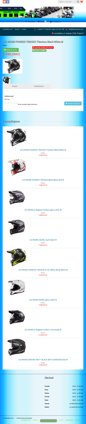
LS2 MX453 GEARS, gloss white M (43, 299)
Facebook (7, 1)
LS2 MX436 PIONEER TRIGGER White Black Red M (43, 180)
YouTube (4, 1)
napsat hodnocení (73, 103)
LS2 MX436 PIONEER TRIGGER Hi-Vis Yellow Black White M (43, 269)
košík (42, 21)
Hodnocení (39, 86)
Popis (14, 86)
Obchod (35, 420)
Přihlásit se (55, 22)
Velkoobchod (69, 420)
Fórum (61, 420)
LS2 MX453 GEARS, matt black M (43, 240)
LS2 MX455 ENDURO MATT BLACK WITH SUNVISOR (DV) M (43, 359)
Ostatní (78, 420)
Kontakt (29, 22)
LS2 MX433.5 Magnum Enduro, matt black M (43, 329)
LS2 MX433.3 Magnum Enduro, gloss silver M (43, 210)
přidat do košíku (10, 50)
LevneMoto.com (26, 420)
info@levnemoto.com (76, 29)
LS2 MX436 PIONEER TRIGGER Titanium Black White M (43, 150)
